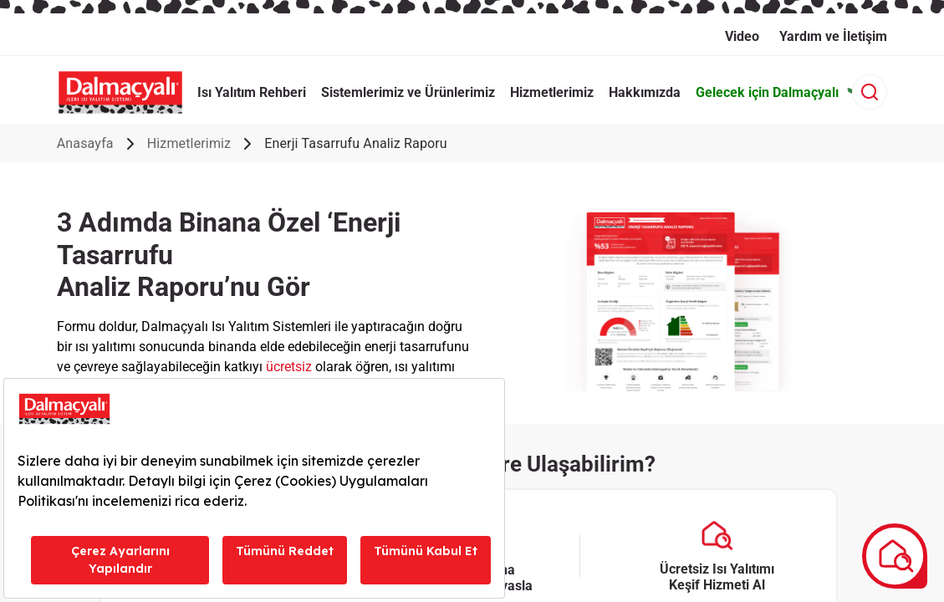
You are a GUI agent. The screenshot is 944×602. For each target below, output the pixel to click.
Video (742, 36)
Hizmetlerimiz (189, 143)
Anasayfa (85, 143)
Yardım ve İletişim (833, 36)
